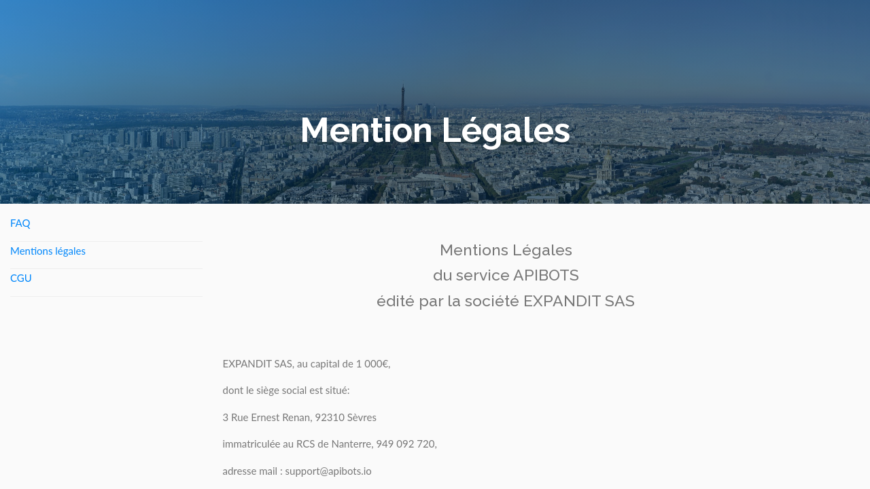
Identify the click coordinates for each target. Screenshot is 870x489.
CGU (21, 278)
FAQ (20, 223)
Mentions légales (48, 250)
